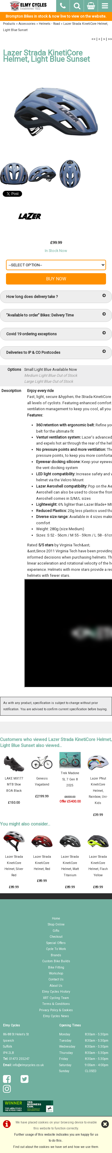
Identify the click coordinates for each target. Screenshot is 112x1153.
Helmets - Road (49, 24)
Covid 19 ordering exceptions (56, 333)
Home (56, 918)
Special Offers (56, 943)
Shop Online (56, 924)
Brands (56, 955)
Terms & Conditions (56, 1004)
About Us (56, 986)
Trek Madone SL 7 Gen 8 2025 (70, 779)
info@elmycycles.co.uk (28, 1065)
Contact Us (56, 979)
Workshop (56, 973)
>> (110, 39)
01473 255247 (19, 1059)
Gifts (56, 931)
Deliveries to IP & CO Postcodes (56, 352)
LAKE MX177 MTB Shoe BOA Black (14, 785)
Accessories (27, 24)
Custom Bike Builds (56, 961)
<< (93, 39)
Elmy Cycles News (56, 1016)
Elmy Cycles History (56, 992)
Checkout (56, 937)
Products (9, 24)
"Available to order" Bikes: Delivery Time (56, 314)
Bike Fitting (56, 967)
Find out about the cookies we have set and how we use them (55, 1147)
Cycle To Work (56, 949)
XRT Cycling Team (56, 998)
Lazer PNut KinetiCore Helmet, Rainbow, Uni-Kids (98, 791)
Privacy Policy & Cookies (56, 1010)
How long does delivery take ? (56, 296)
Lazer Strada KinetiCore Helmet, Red (42, 863)
